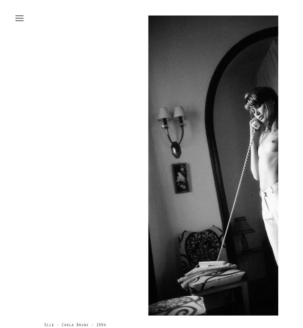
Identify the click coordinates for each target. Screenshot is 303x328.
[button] (19, 18)
